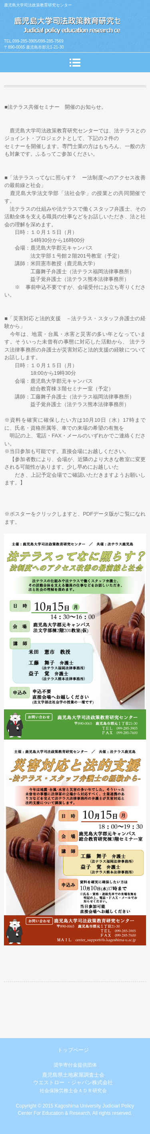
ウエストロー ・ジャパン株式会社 (73, 1082)
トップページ (73, 1050)
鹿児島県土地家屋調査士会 (73, 1075)
